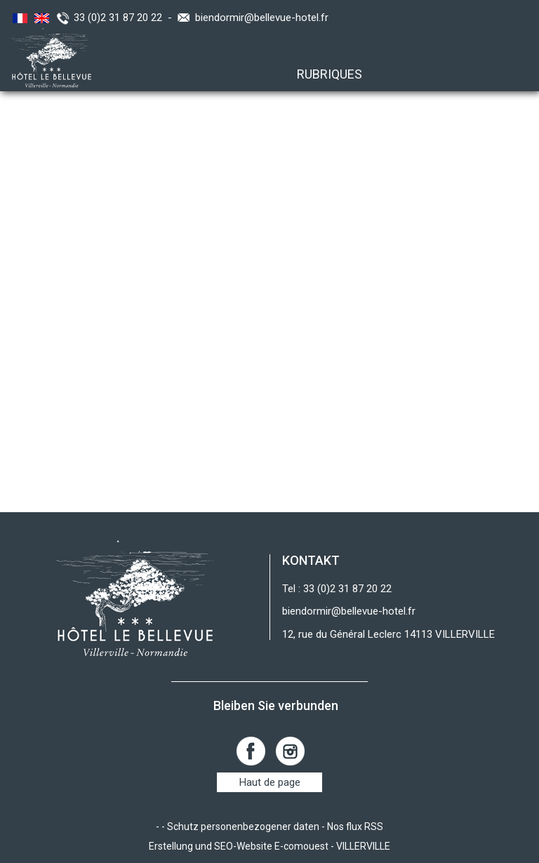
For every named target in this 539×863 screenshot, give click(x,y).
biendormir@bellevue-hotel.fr (261, 17)
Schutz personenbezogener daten (243, 826)
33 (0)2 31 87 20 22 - (126, 17)
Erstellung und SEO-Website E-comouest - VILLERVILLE (269, 846)
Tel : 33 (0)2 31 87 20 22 (337, 588)
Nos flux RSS (355, 826)
